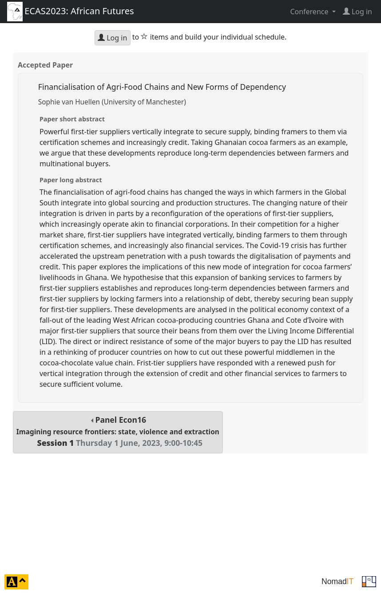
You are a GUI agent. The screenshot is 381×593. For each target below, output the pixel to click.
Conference (310, 11)
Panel (117, 431)
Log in (112, 38)
